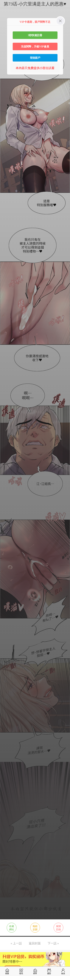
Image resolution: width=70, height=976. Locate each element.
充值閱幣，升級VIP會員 (35, 46)
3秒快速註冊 (35, 35)
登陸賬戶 (35, 57)
